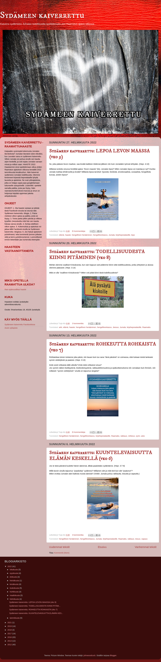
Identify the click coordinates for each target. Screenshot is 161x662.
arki (60, 327)
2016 (9, 637)
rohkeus (131, 436)
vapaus (144, 539)
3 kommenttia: (78, 323)
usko (143, 436)
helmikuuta (15, 599)
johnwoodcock (89, 655)
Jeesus (116, 327)
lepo (133, 235)
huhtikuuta (14, 592)
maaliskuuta (15, 595)
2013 (9, 641)
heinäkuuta (15, 581)
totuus (137, 539)
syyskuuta (14, 573)
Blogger (113, 655)
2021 (9, 622)
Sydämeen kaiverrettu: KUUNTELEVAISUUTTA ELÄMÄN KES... (36, 613)
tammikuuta (15, 618)
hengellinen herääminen (82, 235)
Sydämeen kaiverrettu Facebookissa (20, 324)
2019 (9, 626)
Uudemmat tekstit (59, 547)
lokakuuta (14, 570)
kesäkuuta (14, 584)
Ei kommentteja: (79, 231)
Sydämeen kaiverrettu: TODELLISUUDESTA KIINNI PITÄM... (34, 606)
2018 (9, 630)
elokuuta (13, 577)
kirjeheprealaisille (123, 235)
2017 (9, 633)
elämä (61, 235)
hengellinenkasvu (100, 235)
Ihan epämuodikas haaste (15, 289)
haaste (68, 235)
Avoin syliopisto (11, 328)
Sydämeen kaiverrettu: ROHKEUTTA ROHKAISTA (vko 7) (33, 610)
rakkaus (123, 436)
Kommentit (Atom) (61, 553)
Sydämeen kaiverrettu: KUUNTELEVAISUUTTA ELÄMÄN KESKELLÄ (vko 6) (100, 456)
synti (138, 436)
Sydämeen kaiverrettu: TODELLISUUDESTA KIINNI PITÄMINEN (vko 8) (97, 255)
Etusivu (102, 547)
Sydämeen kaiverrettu (42, 15)
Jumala (112, 235)
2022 (9, 566)
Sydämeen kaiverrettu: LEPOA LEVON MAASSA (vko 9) (32, 602)
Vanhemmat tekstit (145, 547)
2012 (9, 645)
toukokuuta (15, 588)
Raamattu (146, 327)
